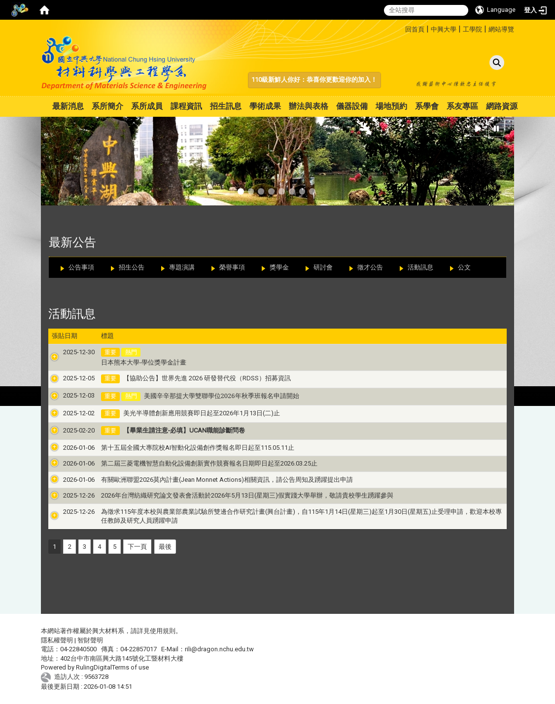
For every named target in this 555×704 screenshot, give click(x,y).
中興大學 (443, 29)
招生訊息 (226, 106)
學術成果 (265, 106)
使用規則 (162, 631)
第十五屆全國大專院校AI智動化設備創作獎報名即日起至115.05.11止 (186, 447)
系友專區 (462, 106)
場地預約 (391, 106)
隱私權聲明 (57, 640)
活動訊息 (420, 267)
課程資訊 (186, 106)
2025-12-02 (67, 413)
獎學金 (279, 267)
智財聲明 (90, 640)
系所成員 (147, 106)
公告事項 (81, 267)
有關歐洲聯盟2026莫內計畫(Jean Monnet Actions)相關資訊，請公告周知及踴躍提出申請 (216, 479)
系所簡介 (107, 106)
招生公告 (131, 267)
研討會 (323, 267)
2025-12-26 (67, 495)
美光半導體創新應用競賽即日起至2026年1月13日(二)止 (190, 413)
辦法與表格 (308, 106)
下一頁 (137, 546)
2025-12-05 (67, 378)
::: (401, 28)
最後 (165, 546)
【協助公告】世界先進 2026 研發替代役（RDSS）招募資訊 (195, 378)
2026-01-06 (67, 447)
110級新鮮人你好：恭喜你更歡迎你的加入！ (314, 79)
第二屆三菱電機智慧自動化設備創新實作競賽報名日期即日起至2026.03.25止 (198, 463)
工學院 (472, 29)
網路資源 (502, 106)
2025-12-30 (67, 352)
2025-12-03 (67, 395)
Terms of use (130, 667)
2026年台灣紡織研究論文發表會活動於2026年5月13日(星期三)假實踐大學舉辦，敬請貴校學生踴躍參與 (236, 495)
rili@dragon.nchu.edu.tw (219, 649)
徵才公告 (370, 267)
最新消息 (68, 106)
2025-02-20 (67, 430)
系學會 (427, 106)
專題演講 (182, 267)
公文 (464, 267)
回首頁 (414, 29)
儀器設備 (352, 106)
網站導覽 (501, 29)
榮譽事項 (232, 267)
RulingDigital (94, 667)
